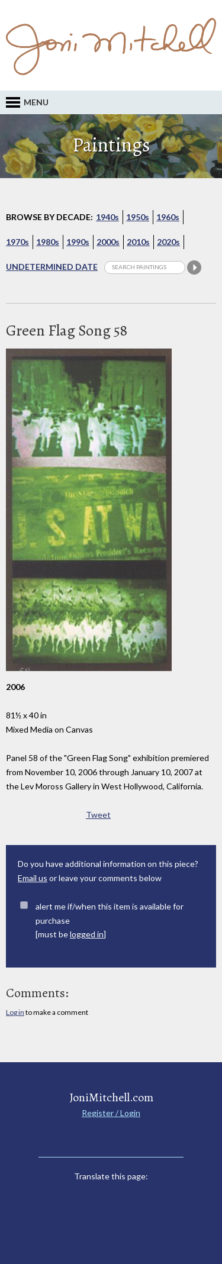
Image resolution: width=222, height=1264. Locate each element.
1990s (77, 242)
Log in (15, 1012)
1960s (167, 217)
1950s (137, 217)
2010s (138, 242)
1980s (47, 242)
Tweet (98, 815)
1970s (17, 242)
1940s (107, 217)
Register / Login (111, 1113)
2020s (168, 242)
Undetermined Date (52, 267)
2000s (108, 242)
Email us (32, 878)
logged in (87, 934)
